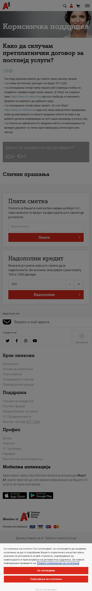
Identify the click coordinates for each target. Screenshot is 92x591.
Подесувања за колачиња (46, 579)
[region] (46, 567)
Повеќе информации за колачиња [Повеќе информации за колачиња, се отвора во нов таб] (58, 563)
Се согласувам (46, 570)
